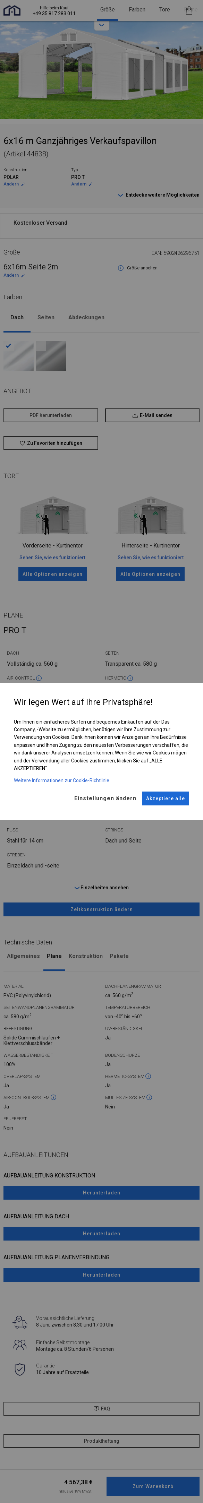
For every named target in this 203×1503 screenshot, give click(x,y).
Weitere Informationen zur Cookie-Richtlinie (61, 780)
